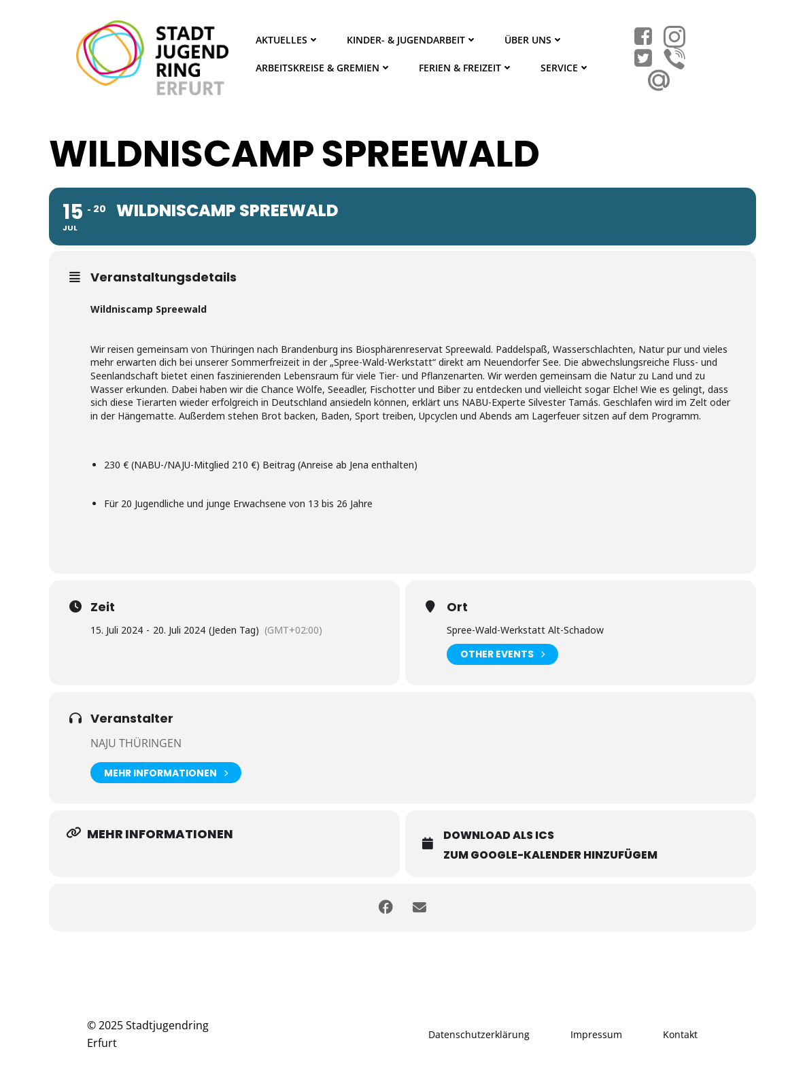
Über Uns (534, 39)
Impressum (596, 1034)
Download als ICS (498, 835)
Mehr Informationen (166, 772)
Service (565, 67)
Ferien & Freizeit (466, 67)
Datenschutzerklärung (479, 1034)
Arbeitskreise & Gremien (324, 67)
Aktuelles (288, 39)
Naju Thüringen (136, 743)
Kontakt (680, 1034)
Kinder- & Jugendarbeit (412, 39)
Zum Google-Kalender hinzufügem (550, 855)
